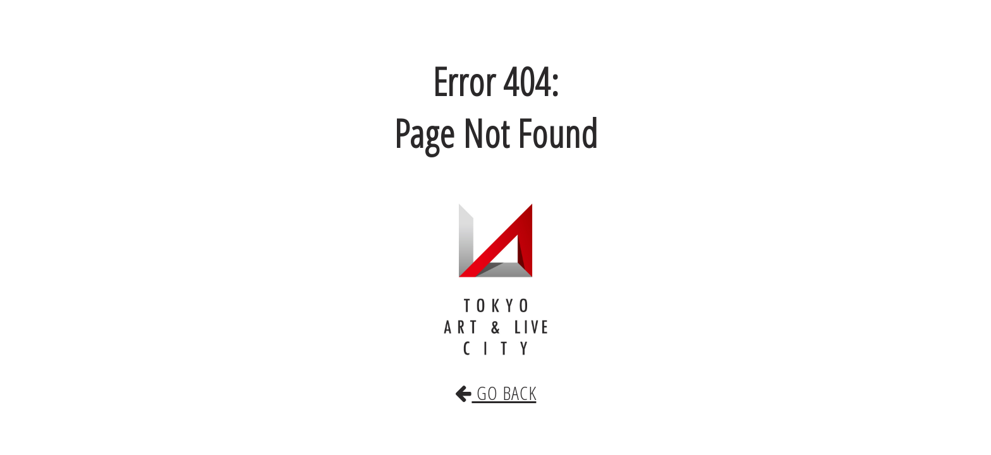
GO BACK (495, 380)
